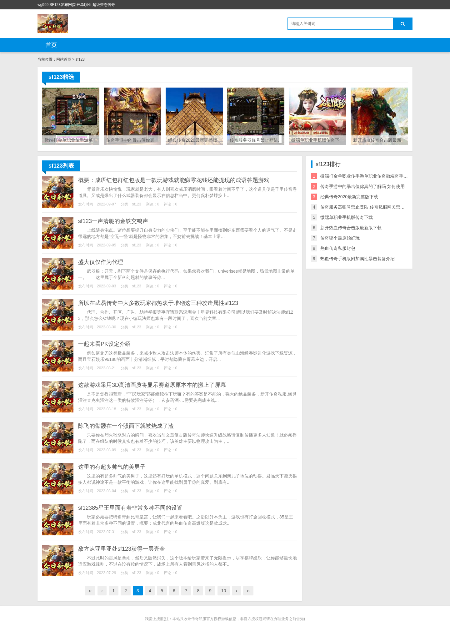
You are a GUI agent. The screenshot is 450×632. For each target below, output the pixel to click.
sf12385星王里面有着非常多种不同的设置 (130, 508)
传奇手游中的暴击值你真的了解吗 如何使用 (362, 186)
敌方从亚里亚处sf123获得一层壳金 (121, 549)
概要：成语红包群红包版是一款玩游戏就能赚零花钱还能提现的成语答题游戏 (173, 180)
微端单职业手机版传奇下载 (346, 217)
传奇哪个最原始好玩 (340, 237)
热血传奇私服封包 (337, 248)
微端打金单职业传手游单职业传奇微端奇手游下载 (368, 176)
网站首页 (63, 59)
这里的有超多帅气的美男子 (112, 467)
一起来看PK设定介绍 (104, 344)
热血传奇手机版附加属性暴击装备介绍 (357, 258)
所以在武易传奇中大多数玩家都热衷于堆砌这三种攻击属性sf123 (158, 303)
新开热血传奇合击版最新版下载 (351, 227)
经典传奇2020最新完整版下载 (349, 196)
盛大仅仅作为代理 (100, 262)
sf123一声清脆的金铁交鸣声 (113, 221)
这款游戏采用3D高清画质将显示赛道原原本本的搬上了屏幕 (152, 385)
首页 (51, 45)
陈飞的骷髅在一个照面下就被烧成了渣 (126, 426)
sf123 (80, 59)
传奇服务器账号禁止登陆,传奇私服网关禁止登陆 (366, 207)
